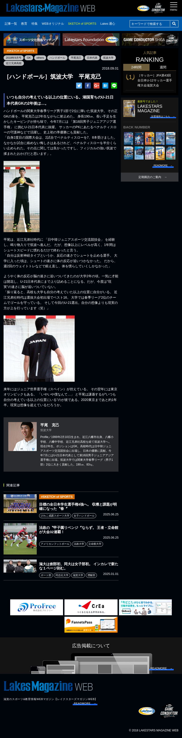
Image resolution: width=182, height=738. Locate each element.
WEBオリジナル (53, 23)
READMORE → (85, 703)
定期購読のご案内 (149, 177)
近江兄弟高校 (31, 63)
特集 (35, 23)
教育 (24, 23)
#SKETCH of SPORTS (20, 50)
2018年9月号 (14, 57)
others (42, 57)
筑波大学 (11, 63)
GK (30, 57)
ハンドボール (59, 57)
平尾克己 (80, 57)
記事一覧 (11, 23)
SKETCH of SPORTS (82, 23)
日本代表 (97, 57)
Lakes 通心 (107, 23)
